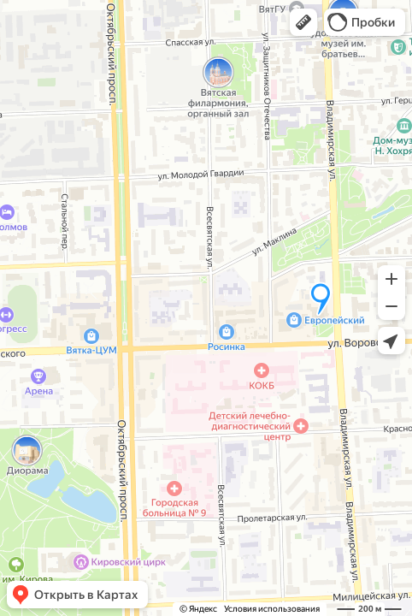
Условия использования (272, 608)
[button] (303, 22)
